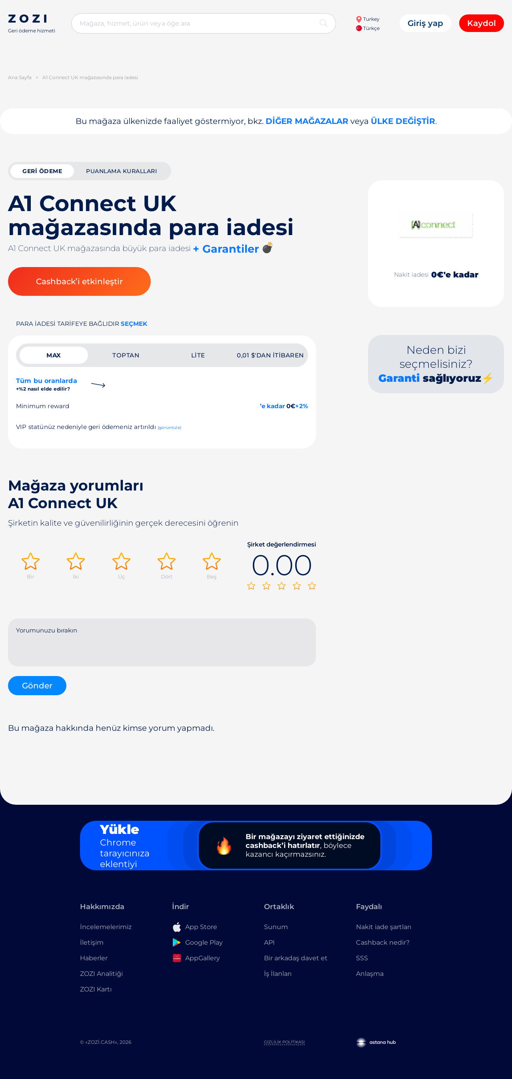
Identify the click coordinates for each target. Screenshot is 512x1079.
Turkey (368, 19)
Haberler (94, 958)
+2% (301, 406)
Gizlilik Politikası (284, 1042)
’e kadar (272, 406)
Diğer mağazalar (307, 121)
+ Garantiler (226, 248)
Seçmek (134, 323)
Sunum (276, 927)
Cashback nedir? (383, 942)
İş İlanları (278, 973)
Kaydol (481, 23)
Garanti (399, 378)
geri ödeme (42, 171)
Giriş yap (425, 23)
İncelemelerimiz (106, 927)
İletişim (92, 942)
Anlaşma (370, 973)
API (269, 942)
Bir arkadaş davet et (296, 958)
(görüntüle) (169, 427)
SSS (362, 958)
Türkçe (368, 28)
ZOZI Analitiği (101, 973)
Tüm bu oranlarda (46, 384)
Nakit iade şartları (383, 927)
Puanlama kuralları (121, 171)
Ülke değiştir (403, 121)
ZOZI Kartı (96, 989)
